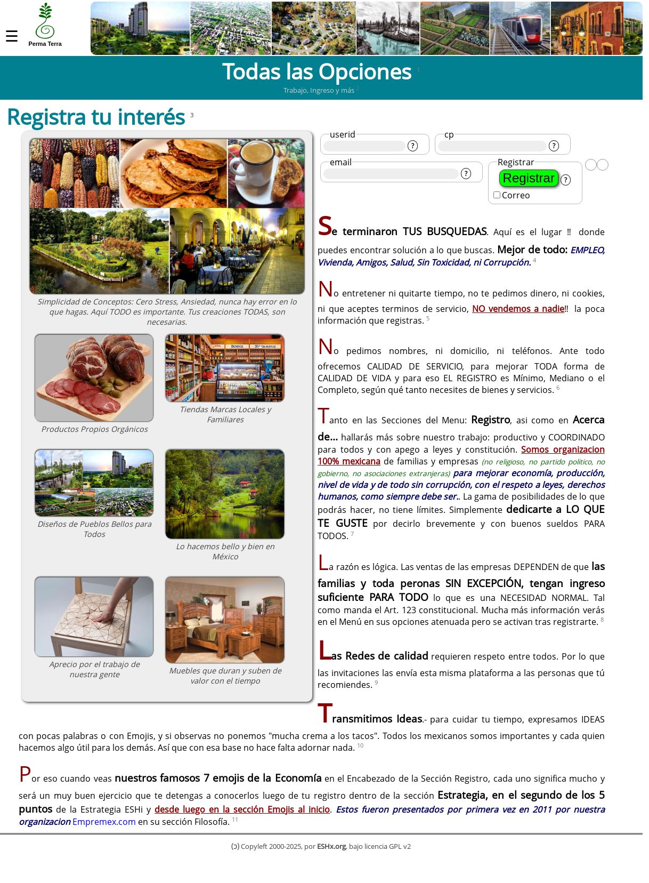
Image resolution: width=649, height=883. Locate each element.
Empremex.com (104, 836)
